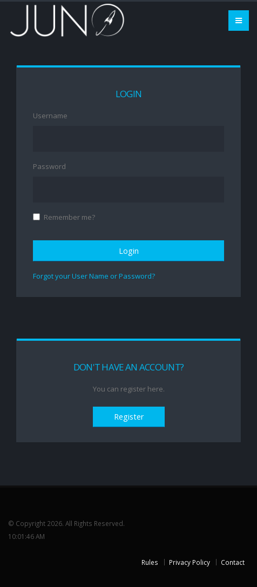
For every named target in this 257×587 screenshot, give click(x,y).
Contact (233, 562)
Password (49, 166)
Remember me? (69, 217)
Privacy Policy (189, 562)
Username (50, 115)
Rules (149, 562)
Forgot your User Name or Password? (94, 276)
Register (129, 416)
